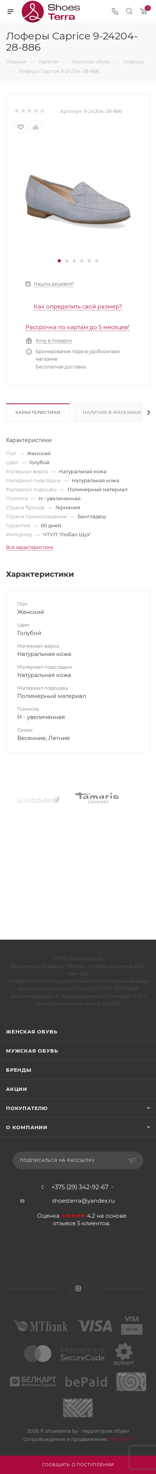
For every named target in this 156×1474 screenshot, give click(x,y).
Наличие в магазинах (113, 412)
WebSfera (120, 1439)
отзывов (64, 1223)
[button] (59, 260)
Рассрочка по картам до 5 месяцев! (77, 327)
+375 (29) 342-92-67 (79, 1187)
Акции (16, 1089)
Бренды (19, 1070)
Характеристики (37, 412)
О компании (27, 1127)
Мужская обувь (32, 1051)
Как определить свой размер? (78, 306)
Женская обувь (31, 1032)
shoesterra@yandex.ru (83, 1200)
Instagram (78, 1288)
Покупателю (27, 1108)
